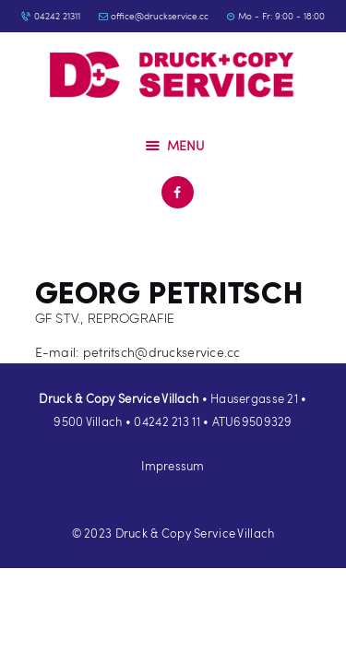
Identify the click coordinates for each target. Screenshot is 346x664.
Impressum (173, 465)
